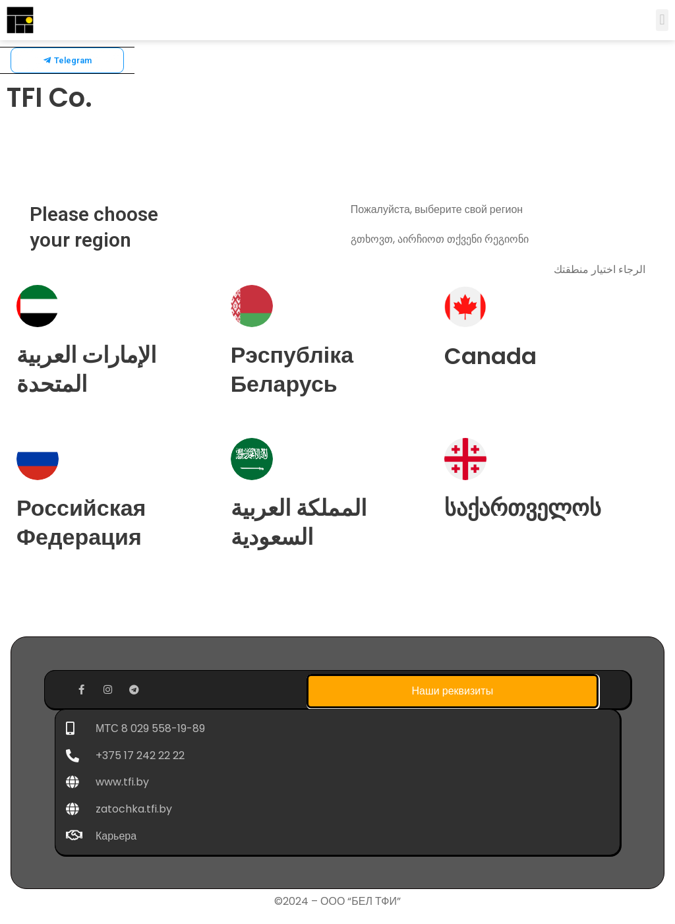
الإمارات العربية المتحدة (86, 369)
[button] (662, 20)
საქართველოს (522, 508)
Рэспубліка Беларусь (292, 369)
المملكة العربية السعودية (299, 522)
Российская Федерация (81, 522)
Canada (490, 356)
